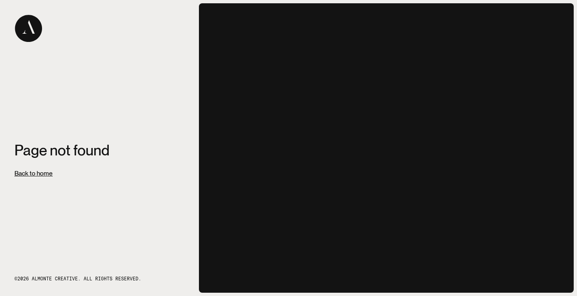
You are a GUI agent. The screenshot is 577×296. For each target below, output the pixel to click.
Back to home (33, 173)
